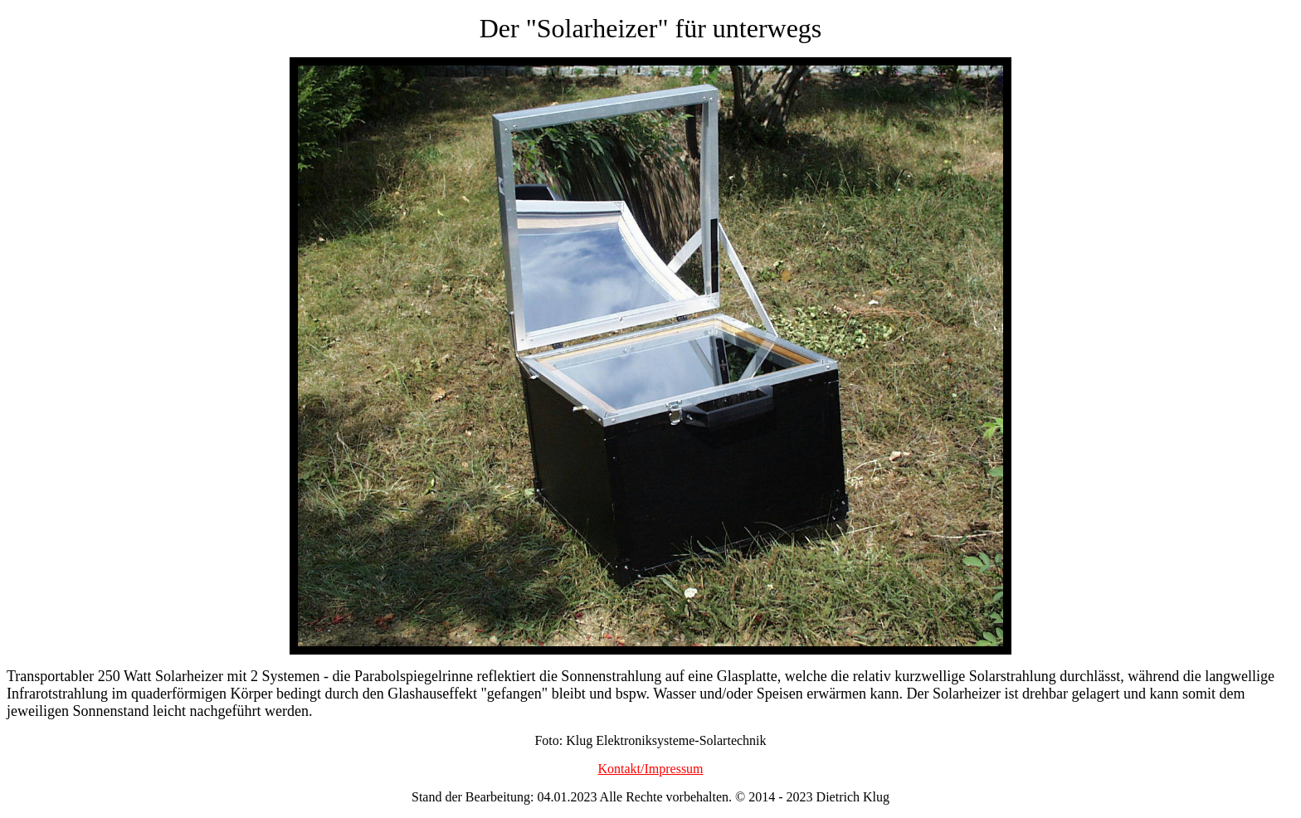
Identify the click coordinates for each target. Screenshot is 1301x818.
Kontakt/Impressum (650, 769)
